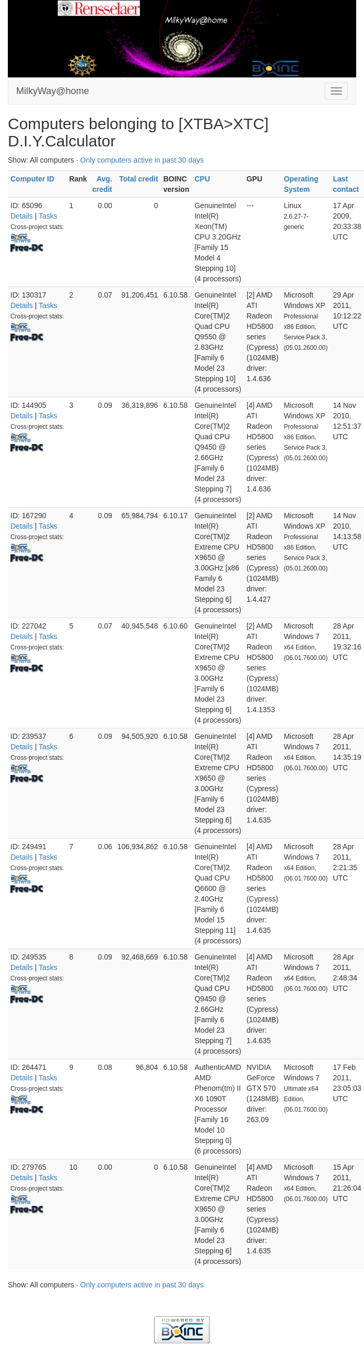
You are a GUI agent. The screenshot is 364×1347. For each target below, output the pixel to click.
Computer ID (32, 179)
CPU (202, 179)
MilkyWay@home (52, 91)
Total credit (138, 179)
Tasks (48, 216)
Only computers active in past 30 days (142, 160)
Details (21, 216)
